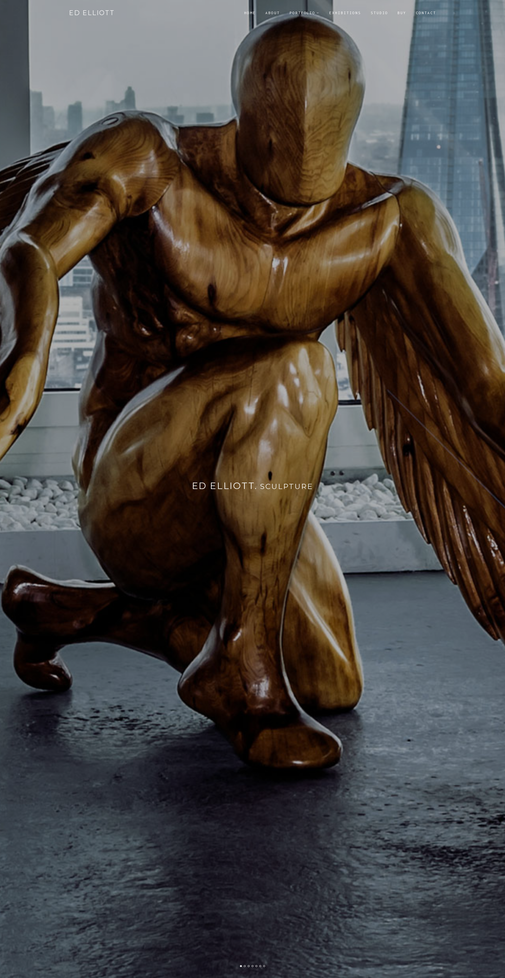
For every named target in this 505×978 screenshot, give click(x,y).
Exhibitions (345, 13)
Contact (426, 13)
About (272, 13)
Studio (379, 13)
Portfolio (303, 13)
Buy (401, 13)
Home (250, 13)
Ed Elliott (92, 13)
